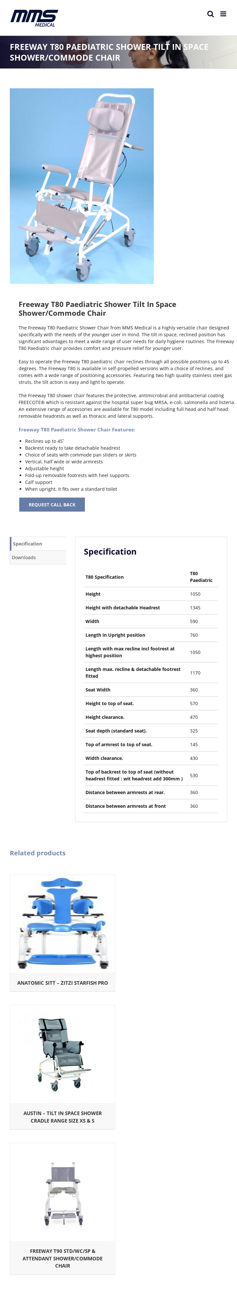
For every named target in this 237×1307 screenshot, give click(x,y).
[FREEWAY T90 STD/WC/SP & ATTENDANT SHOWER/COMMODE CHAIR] (62, 1146)
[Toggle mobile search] (210, 13)
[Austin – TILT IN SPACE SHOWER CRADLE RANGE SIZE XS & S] (62, 1009)
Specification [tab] (27, 544)
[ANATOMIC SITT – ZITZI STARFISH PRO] (62, 878)
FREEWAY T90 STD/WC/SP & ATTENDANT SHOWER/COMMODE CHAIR (63, 1258)
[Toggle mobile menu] (223, 13)
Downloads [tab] (24, 557)
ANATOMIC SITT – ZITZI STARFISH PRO (62, 983)
